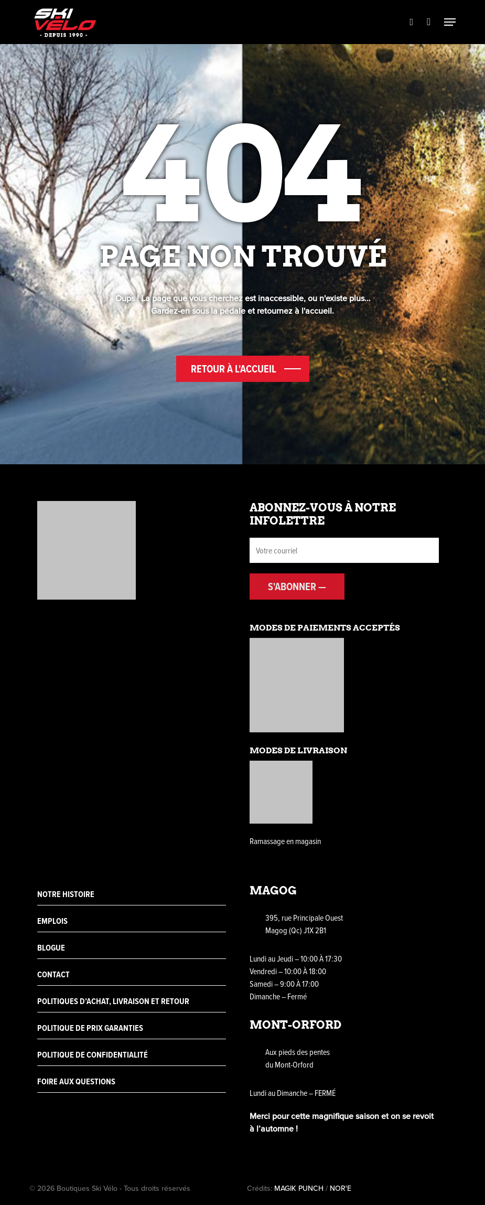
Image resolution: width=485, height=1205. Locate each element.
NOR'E (340, 1188)
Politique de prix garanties (90, 1028)
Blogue (51, 948)
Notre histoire (65, 894)
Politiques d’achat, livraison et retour (113, 1001)
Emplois (52, 921)
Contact (53, 974)
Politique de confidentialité (92, 1055)
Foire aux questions (76, 1081)
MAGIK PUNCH (299, 1188)
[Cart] (428, 22)
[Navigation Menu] (450, 22)
